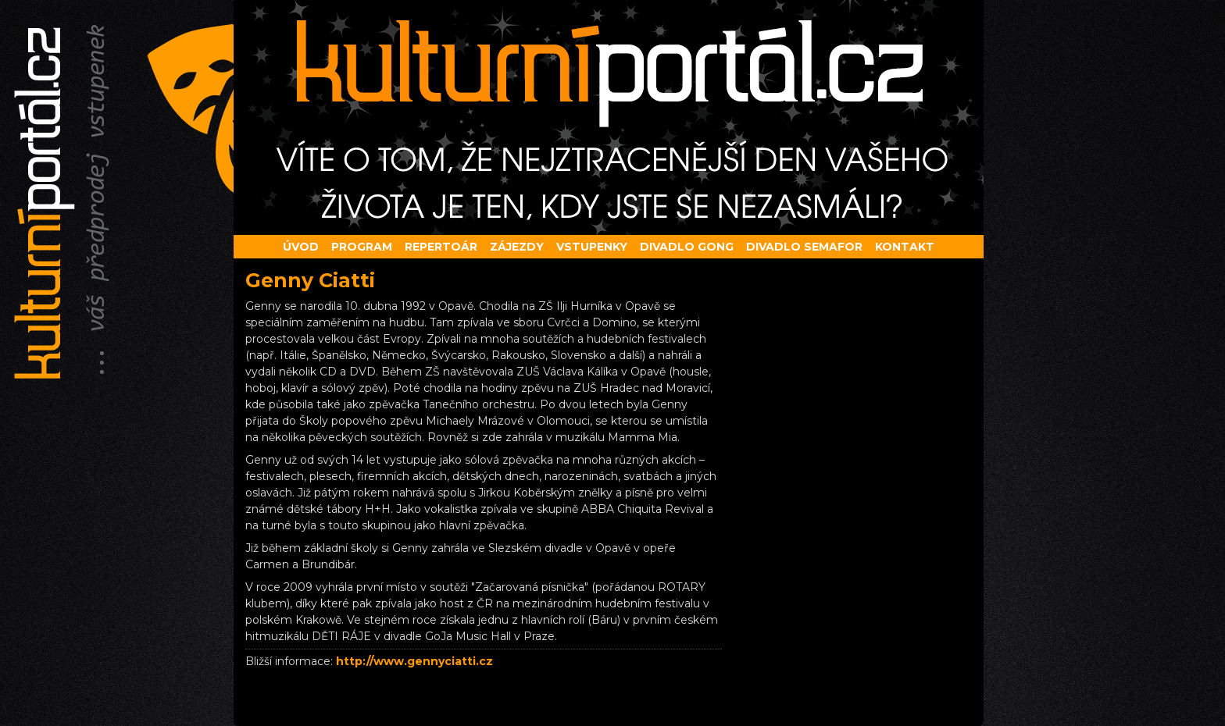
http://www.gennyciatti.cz (414, 661)
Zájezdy (517, 247)
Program (361, 247)
